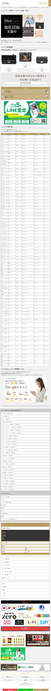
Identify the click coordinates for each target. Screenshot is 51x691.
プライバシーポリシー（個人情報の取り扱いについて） (10, 519)
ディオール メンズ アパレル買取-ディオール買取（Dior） (11, 424)
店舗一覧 (3, 583)
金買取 (25, 680)
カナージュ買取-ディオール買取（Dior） (7, 489)
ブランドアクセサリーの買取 (6, 571)
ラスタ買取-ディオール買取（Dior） (7, 466)
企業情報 (2, 507)
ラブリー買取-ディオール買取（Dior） (7, 455)
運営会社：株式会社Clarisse (25, 685)
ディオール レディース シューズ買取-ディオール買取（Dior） (11, 427)
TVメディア (9, 680)
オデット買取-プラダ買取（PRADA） (7, 413)
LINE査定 (3, 589)
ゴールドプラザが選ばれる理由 (6, 502)
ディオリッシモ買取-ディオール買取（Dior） (8, 483)
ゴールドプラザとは (5, 493)
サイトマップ (3, 499)
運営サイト (3, 510)
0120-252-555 (43, 3)
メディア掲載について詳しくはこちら (25, 629)
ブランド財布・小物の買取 (6, 568)
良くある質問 (42, 680)
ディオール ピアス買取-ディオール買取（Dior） (9, 441)
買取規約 (2, 516)
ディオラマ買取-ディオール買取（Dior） (7, 478)
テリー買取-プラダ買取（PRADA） (6, 421)
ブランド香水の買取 (5, 574)
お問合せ (45, 135)
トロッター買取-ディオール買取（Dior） (7, 486)
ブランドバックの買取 (5, 565)
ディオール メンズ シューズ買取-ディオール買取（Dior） (11, 430)
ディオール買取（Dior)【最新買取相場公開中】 (11, 410)
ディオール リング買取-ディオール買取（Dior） (9, 444)
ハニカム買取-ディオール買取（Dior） (7, 472)
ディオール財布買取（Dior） (5, 416)
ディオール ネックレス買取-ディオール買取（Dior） (9, 438)
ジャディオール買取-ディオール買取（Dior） (8, 447)
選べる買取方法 (4, 586)
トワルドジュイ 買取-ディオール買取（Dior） (8, 452)
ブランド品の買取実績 (5, 558)
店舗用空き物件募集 (4, 513)
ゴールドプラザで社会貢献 (5, 496)
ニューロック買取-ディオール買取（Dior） (8, 469)
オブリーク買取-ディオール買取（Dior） (7, 475)
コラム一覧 (3, 596)
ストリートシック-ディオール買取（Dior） (8, 458)
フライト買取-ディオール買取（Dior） (7, 461)
